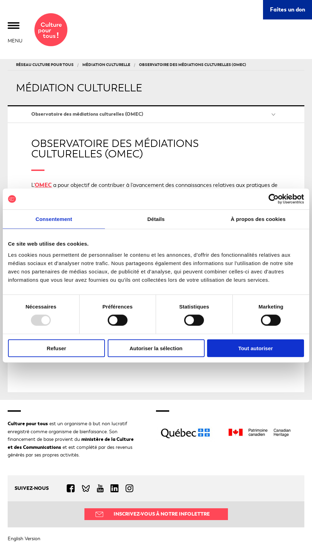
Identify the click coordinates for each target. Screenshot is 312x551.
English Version (24, 539)
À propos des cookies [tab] (258, 219)
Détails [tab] (156, 219)
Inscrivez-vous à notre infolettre (162, 514)
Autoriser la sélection (156, 348)
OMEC (43, 185)
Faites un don (287, 9)
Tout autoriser (255, 348)
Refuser (56, 348)
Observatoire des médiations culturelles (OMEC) (87, 114)
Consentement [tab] (53, 219)
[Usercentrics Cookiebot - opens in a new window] (273, 199)
